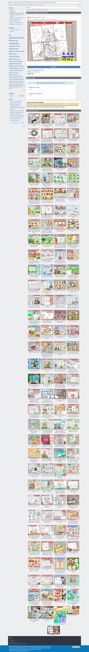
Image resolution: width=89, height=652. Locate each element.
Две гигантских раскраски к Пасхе (73, 385)
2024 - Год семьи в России (73, 474)
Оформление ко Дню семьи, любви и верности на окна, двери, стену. (60, 261)
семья (31, 19)
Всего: (20, 95)
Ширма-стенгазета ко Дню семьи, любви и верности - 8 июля (34, 231)
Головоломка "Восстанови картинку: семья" (34, 339)
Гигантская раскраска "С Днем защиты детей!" (34, 291)
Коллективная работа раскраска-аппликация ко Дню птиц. (73, 416)
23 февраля (13, 68)
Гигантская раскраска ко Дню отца (60, 521)
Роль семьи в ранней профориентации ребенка (34, 306)
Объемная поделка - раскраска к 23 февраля (60, 446)
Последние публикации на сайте (16, 645)
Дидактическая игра (16, 51)
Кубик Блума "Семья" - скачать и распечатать (60, 555)
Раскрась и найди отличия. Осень (34, 586)
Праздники (31, 4)
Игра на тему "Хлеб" (73, 615)
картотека (12, 66)
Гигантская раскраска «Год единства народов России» (47, 125)
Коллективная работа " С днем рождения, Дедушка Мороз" (34, 140)
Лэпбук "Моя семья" (34, 216)
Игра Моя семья (53, 635)
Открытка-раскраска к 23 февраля (73, 446)
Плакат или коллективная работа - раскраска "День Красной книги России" (60, 246)
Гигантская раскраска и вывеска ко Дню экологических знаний (60, 200)
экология (13, 82)
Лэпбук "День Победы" (60, 602)
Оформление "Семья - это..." (73, 231)
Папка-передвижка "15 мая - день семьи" (73, 155)
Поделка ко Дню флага (34, 352)
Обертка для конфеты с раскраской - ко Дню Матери (73, 507)
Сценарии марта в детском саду (17, 110)
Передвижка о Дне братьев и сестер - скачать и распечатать (47, 416)
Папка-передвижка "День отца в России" (60, 337)
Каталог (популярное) (14, 29)
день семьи (36, 19)
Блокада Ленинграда (14, 120)
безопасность (12, 76)
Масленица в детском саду (16, 114)
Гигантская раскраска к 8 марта (47, 569)
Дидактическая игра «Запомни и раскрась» (60, 306)
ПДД (10, 85)
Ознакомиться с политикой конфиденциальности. (19, 650)
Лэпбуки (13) (12, 11)
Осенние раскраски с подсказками (47, 586)
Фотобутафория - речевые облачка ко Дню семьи (73, 539)
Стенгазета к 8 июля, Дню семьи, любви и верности (60, 155)
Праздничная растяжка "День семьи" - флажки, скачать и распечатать (34, 202)
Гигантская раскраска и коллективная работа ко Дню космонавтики (34, 416)
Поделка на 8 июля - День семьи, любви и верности (34, 155)
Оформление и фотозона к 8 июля (47, 370)
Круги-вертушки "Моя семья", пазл (34, 446)
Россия (20, 79)
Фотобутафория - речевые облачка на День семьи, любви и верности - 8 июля (34, 553)
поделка (12, 46)
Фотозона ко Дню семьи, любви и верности (34, 370)
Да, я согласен (76, 646)
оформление (14, 38)
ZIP (53, 106)
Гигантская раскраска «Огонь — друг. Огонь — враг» (60, 140)
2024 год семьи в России (15, 118)
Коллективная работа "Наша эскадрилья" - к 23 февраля (60, 460)
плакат (10, 77)
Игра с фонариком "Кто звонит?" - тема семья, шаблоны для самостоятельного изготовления (60, 572)
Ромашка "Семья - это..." (60, 290)
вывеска (21, 81)
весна (11, 54)
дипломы (11, 88)
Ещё (24, 89)
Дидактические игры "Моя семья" (34, 491)
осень (17, 46)
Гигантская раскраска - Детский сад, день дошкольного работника (47, 537)
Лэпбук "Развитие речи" (60, 624)
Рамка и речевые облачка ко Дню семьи (73, 291)
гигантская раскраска (51, 19)
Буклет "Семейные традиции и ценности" (47, 491)
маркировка (13, 85)
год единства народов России (15, 87)
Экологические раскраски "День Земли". (73, 199)
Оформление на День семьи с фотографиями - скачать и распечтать (60, 386)
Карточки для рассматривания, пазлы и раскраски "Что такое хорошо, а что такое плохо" (34, 261)
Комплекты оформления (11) (16, 22)
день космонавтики (15, 84)
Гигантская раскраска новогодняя (73, 491)
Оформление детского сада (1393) (17, 13)
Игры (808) (12, 9)
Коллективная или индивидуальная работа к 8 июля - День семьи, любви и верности (47, 169)
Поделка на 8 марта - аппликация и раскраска (47, 446)
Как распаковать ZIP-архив (16, 102)
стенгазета (16, 72)
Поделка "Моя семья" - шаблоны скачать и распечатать (47, 185)
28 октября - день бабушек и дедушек (73, 586)
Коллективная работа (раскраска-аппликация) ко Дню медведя (34, 322)
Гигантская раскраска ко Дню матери (47, 521)
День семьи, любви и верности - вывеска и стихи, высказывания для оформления (47, 231)
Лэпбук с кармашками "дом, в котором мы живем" (34, 620)
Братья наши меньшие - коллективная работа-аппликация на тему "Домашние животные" (73, 401)
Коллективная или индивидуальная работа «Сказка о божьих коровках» (73, 277)
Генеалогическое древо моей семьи (47, 246)
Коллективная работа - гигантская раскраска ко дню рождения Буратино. (47, 140)
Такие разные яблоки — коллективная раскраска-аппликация (73, 246)
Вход (79, 4)
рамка (20, 82)
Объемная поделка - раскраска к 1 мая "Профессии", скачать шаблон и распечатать (34, 401)
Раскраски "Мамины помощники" (60, 506)
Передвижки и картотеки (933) (16, 24)
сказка (17, 81)
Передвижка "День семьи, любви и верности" (60, 276)
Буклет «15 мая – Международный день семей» (47, 292)
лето (17, 74)
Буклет (11, 72)
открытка (17, 82)
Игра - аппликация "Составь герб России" (47, 321)
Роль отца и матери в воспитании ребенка (47, 460)
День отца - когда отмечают (16, 101)
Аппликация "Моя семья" (47, 154)
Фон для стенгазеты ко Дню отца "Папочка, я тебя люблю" (47, 337)
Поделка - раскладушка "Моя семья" (60, 169)
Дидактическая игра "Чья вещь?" (60, 184)
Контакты (41, 4)
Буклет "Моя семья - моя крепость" (60, 477)
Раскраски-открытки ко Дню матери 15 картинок (34, 521)
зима (22, 38)
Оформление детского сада (42, 9)
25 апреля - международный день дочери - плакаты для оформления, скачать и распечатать (47, 401)
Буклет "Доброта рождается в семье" (73, 431)
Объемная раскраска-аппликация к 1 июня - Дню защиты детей (47, 553)
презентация (13, 49)
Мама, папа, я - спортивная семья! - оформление (34, 460)
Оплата (26, 4)
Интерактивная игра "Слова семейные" (34, 276)
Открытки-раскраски (34, 505)
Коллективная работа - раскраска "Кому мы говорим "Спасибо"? (60, 492)
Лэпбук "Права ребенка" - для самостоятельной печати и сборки (34, 603)
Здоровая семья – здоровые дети (34, 246)
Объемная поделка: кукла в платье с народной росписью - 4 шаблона (73, 460)
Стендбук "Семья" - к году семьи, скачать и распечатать (34, 431)
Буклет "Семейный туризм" (47, 385)
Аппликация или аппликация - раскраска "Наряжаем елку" (73, 125)
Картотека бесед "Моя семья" (73, 217)
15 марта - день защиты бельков (73, 553)
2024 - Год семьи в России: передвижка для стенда (47, 475)
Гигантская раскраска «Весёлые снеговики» (60, 125)
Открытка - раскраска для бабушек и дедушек (73, 337)
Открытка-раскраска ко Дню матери (60, 321)
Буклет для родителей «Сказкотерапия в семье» (47, 276)
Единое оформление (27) (15, 19)
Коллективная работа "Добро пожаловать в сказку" (34, 169)
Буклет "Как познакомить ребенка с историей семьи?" (34, 475)
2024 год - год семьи (60, 216)
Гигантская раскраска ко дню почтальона (73, 140)
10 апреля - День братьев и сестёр (60, 415)
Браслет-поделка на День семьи (34, 125)
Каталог (33, 9)
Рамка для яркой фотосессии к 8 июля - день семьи (60, 537)
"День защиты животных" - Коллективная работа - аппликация (34, 537)
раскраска (42, 19)
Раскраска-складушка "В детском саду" (60, 586)
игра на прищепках (20, 85)
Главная (10, 4)
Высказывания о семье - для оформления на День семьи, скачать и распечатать (73, 185)
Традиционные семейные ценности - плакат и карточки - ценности (34, 569)
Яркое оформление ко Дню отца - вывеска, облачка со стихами (73, 522)
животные (20, 77)
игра (15, 54)
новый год (13, 41)
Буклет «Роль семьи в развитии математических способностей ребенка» (73, 307)
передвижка (14, 43)
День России (20, 68)
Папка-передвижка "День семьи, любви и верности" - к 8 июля (60, 353)
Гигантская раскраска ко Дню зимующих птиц (47, 217)
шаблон (21, 84)
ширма (16, 70)
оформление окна (15, 64)
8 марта (20, 70)
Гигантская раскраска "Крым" (47, 306)
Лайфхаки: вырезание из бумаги (17, 112)
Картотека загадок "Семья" (73, 571)
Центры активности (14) (15, 21)
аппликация (20, 66)
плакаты (11, 70)
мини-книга (15, 79)
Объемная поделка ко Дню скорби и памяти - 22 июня (34, 386)
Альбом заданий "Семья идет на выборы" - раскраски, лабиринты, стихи (60, 431)
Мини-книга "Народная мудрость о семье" (34, 184)
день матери (19, 76)
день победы (18, 61)
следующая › (16, 122)
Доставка (15, 4)
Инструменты (21, 4)
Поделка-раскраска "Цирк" (60, 400)
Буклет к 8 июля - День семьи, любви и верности (60, 370)
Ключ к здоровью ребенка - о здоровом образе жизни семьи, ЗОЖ (47, 431)
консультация (12, 74)
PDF (64, 103)
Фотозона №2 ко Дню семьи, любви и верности (73, 353)
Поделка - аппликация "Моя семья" (60, 231)
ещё (24, 126)
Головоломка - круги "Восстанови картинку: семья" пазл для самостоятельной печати (47, 603)
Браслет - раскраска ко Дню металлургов (47, 261)
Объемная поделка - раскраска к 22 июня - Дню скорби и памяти (73, 371)
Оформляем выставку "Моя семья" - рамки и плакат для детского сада (73, 169)
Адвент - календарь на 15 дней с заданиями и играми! (73, 603)
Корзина (11, 31)
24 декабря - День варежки (47, 506)
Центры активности (73, 321)
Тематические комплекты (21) (16, 17)
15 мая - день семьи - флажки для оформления (47, 201)
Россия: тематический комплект (47, 620)
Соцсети (36, 4)
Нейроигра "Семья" (73, 260)
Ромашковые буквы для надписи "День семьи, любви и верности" (47, 355)
